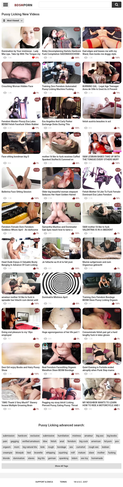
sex (71, 447)
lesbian (105, 447)
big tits (41, 458)
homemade (97, 458)
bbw (45, 441)
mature (81, 452)
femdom (72, 441)
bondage (61, 447)
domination (19, 458)
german (52, 458)
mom (16, 447)
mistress (76, 435)
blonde (6, 458)
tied (29, 452)
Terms (63, 482)
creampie (7, 452)
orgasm (7, 447)
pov (117, 441)
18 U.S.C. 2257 (81, 482)
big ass (99, 435)
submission (8, 435)
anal (62, 441)
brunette (38, 452)
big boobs (112, 435)
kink (43, 447)
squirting (63, 452)
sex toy (84, 458)
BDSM (23, 5)
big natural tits (30, 447)
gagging (15, 441)
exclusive (34, 435)
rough (51, 447)
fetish (53, 441)
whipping (50, 452)
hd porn (108, 441)
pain (5, 441)
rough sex (93, 447)
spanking (63, 458)
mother (101, 452)
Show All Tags (61, 466)
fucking (111, 452)
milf (73, 452)
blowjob (20, 452)
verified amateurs (31, 441)
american (96, 441)
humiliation (63, 435)
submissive (48, 435)
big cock (83, 441)
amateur (88, 435)
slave (91, 452)
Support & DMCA (44, 482)
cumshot (80, 447)
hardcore (22, 435)
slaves (31, 458)
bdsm (74, 458)
